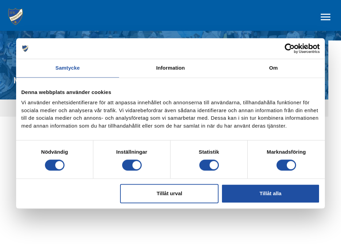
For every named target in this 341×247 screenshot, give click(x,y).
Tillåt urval (169, 193)
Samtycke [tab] (68, 68)
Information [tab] (170, 68)
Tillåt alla (270, 193)
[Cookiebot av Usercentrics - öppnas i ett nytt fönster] (290, 48)
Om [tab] (273, 68)
